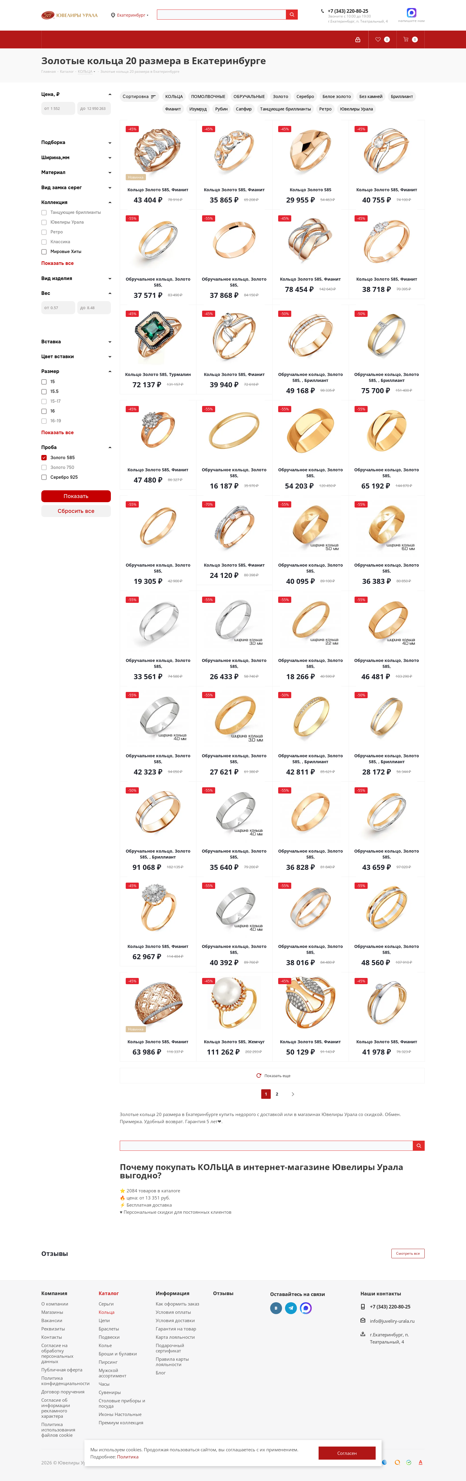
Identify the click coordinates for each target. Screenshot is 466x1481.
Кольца (106, 1312)
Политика (127, 1457)
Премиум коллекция (121, 1422)
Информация (172, 1293)
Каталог (109, 1293)
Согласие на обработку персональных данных (57, 1353)
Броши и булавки (118, 1354)
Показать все (57, 263)
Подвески (109, 1337)
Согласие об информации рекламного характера (55, 1408)
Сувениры (110, 1392)
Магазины (52, 1312)
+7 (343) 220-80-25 (348, 11)
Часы (104, 1384)
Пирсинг (108, 1362)
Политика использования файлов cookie (58, 1429)
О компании (54, 1304)
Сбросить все (76, 511)
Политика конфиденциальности (65, 1380)
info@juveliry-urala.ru (392, 1321)
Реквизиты (53, 1329)
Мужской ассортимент (112, 1373)
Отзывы (223, 1293)
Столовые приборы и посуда (122, 1403)
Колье (105, 1345)
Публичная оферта (61, 1370)
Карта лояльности (175, 1337)
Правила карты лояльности (172, 1361)
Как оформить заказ (177, 1304)
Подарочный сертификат (170, 1348)
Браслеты (109, 1329)
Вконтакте (276, 1308)
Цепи (104, 1320)
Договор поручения (62, 1392)
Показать (76, 496)
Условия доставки (175, 1320)
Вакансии (51, 1320)
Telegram (291, 1308)
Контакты (51, 1337)
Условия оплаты (173, 1312)
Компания (54, 1293)
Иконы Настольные (120, 1414)
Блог (161, 1373)
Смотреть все (408, 1253)
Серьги (106, 1304)
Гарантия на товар (176, 1329)
